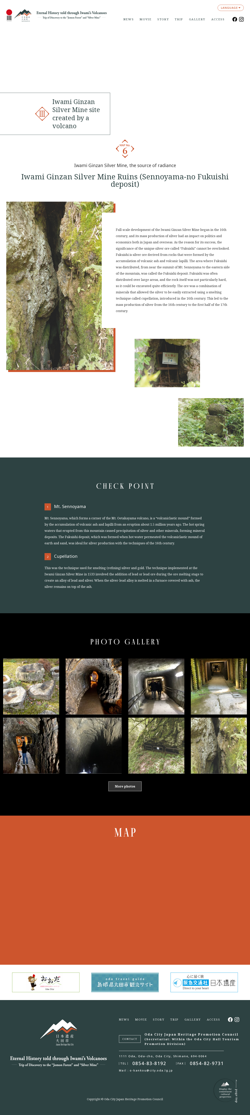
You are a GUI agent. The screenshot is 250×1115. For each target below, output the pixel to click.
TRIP (179, 19)
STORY (163, 19)
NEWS (128, 19)
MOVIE (146, 19)
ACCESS (218, 19)
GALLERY (197, 19)
